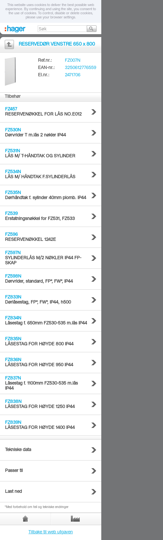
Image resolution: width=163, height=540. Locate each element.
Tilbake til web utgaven (50, 532)
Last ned (13, 492)
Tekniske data (18, 450)
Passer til (14, 471)
